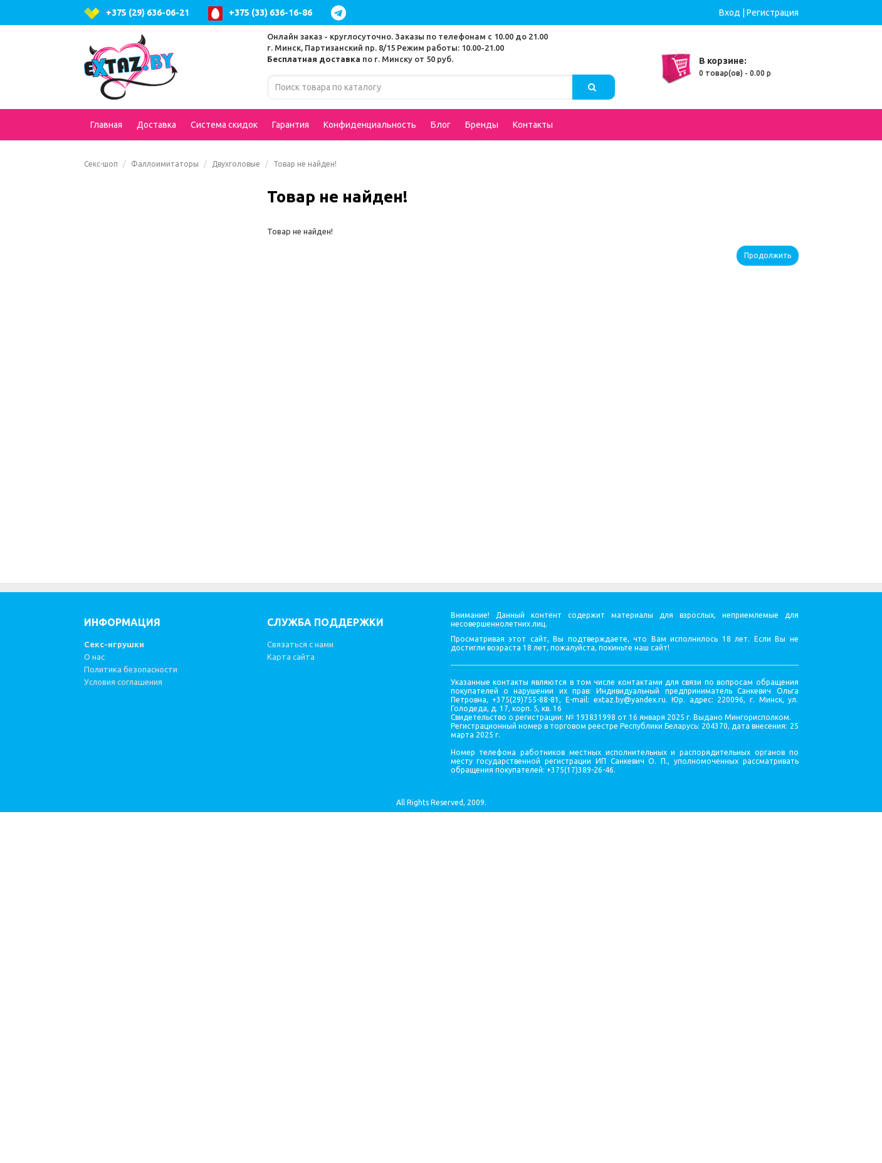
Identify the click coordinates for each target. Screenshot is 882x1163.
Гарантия (290, 125)
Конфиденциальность (369, 125)
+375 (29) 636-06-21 (136, 13)
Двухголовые (236, 164)
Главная (106, 125)
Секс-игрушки (114, 995)
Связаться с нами (300, 995)
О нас (94, 1007)
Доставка (156, 125)
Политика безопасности (130, 1020)
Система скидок (224, 125)
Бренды (481, 125)
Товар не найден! (305, 164)
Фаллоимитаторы (165, 164)
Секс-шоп (101, 164)
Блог (441, 125)
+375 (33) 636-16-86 (260, 13)
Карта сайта (291, 1007)
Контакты (533, 125)
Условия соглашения (123, 1032)
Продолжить (767, 255)
